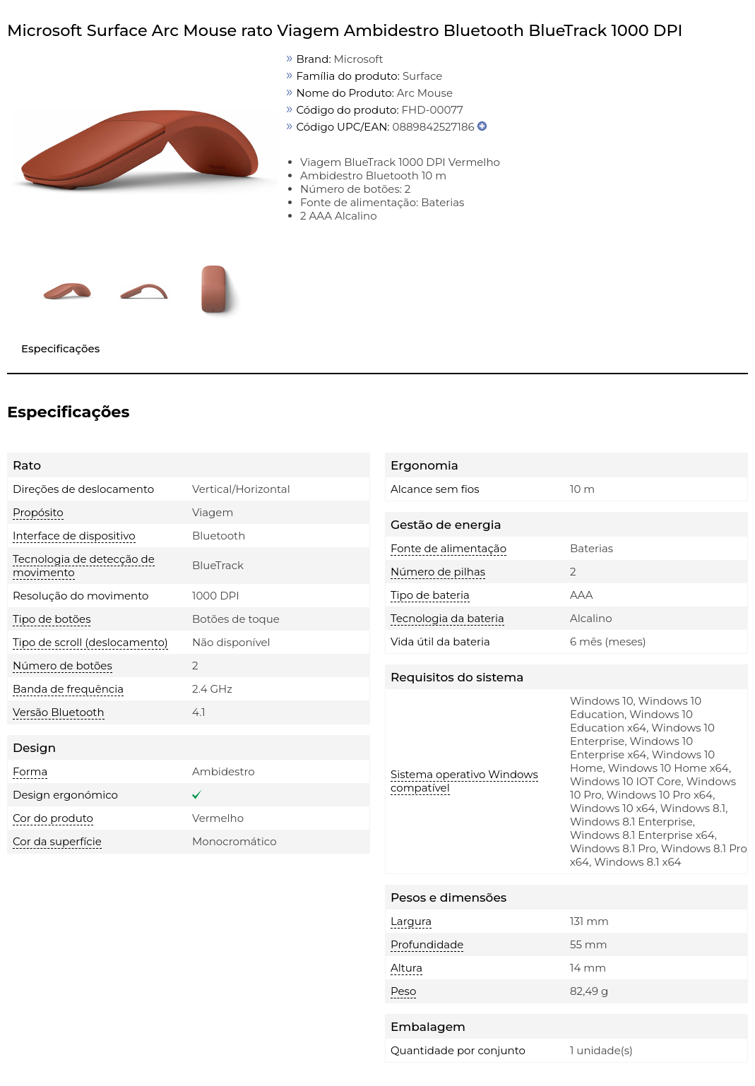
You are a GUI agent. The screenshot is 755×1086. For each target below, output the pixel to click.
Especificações (60, 348)
